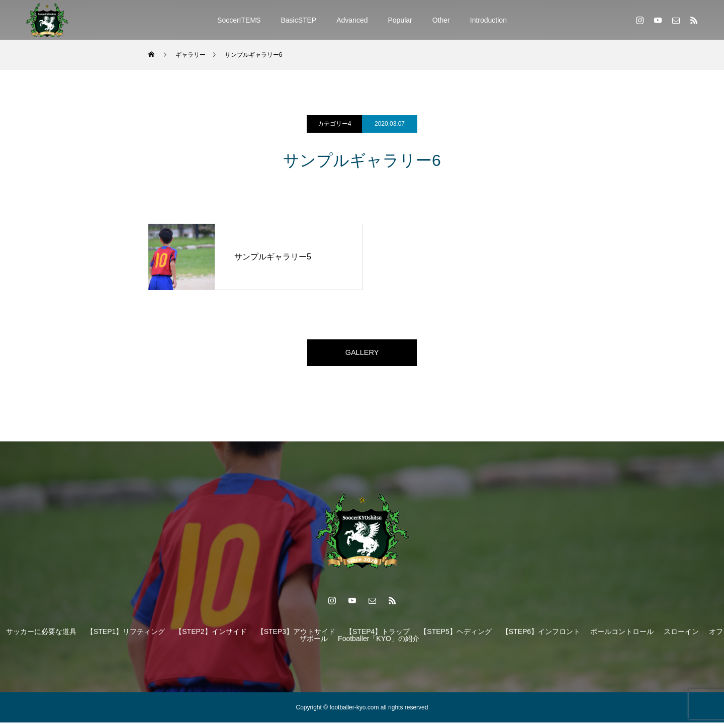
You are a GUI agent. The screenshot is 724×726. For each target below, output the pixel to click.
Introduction (488, 20)
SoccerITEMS (238, 20)
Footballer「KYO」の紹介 (378, 642)
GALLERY (362, 354)
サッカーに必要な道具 (41, 635)
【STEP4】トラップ (377, 635)
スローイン (681, 635)
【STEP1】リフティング (125, 635)
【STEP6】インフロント (541, 635)
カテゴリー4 (334, 123)
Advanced (352, 20)
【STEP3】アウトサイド (296, 635)
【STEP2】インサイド (210, 635)
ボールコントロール (622, 635)
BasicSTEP (298, 20)
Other (441, 20)
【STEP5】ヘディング (455, 635)
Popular (400, 20)
